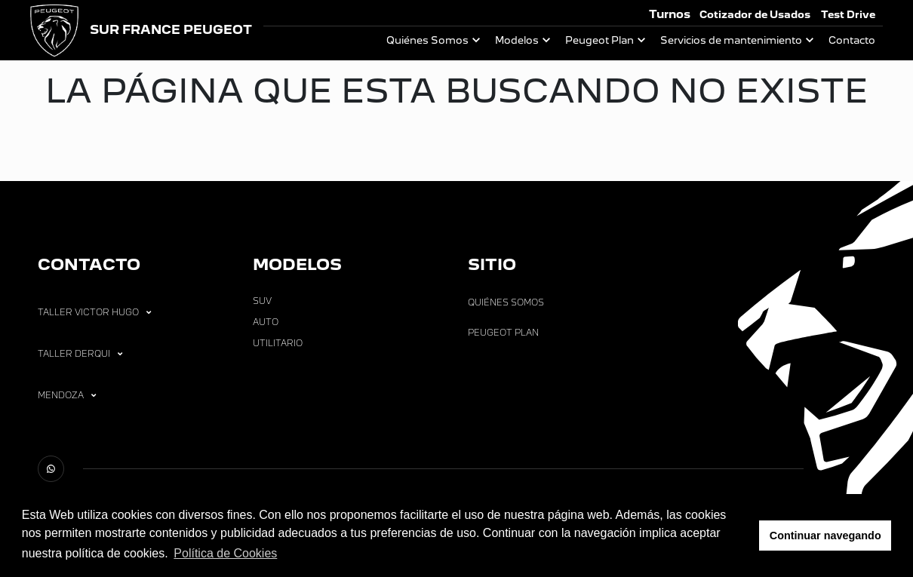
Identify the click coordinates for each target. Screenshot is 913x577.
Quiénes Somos (427, 40)
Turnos (669, 14)
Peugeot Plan (599, 40)
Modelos (517, 40)
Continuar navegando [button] (825, 535)
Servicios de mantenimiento (731, 40)
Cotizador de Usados (754, 14)
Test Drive (848, 14)
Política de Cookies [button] (225, 553)
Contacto (851, 40)
